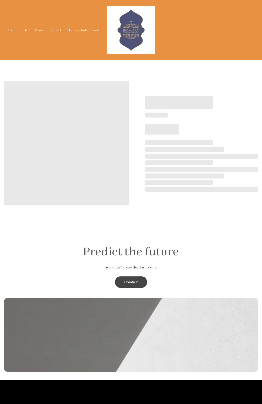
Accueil (12, 30)
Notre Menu (34, 30)
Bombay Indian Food (83, 30)
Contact (55, 30)
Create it (131, 283)
